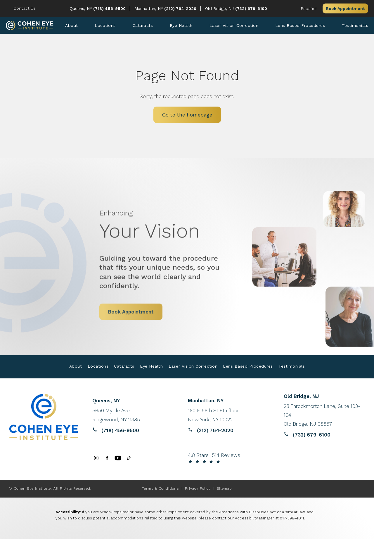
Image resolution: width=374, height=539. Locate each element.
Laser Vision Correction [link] (234, 25)
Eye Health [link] (181, 25)
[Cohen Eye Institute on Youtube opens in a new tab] (118, 458)
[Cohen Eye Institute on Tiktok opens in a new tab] (129, 458)
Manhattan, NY (149, 8)
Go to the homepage (187, 115)
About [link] (71, 25)
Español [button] (309, 8)
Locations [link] (105, 25)
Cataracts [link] (143, 25)
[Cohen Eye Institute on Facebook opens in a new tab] (107, 458)
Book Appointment (345, 8)
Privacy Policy (198, 488)
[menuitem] (71, 25)
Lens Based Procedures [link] (300, 25)
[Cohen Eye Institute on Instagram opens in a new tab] (96, 458)
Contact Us (24, 8)
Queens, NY (81, 8)
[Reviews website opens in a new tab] (133, 415)
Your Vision (165, 215)
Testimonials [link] (355, 25)
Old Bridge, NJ (220, 8)
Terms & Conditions (160, 488)
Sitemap (224, 488)
